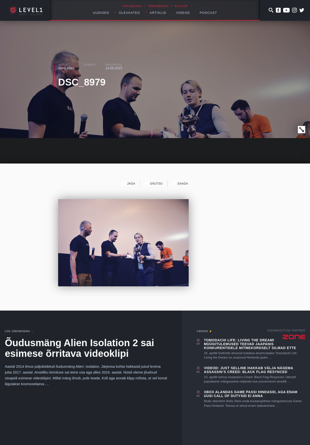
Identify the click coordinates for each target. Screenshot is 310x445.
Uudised (101, 13)
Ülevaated (129, 13)
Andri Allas (66, 68)
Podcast (208, 13)
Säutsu (154, 183)
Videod (183, 13)
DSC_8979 (82, 82)
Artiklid (158, 13)
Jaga (128, 183)
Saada (180, 183)
